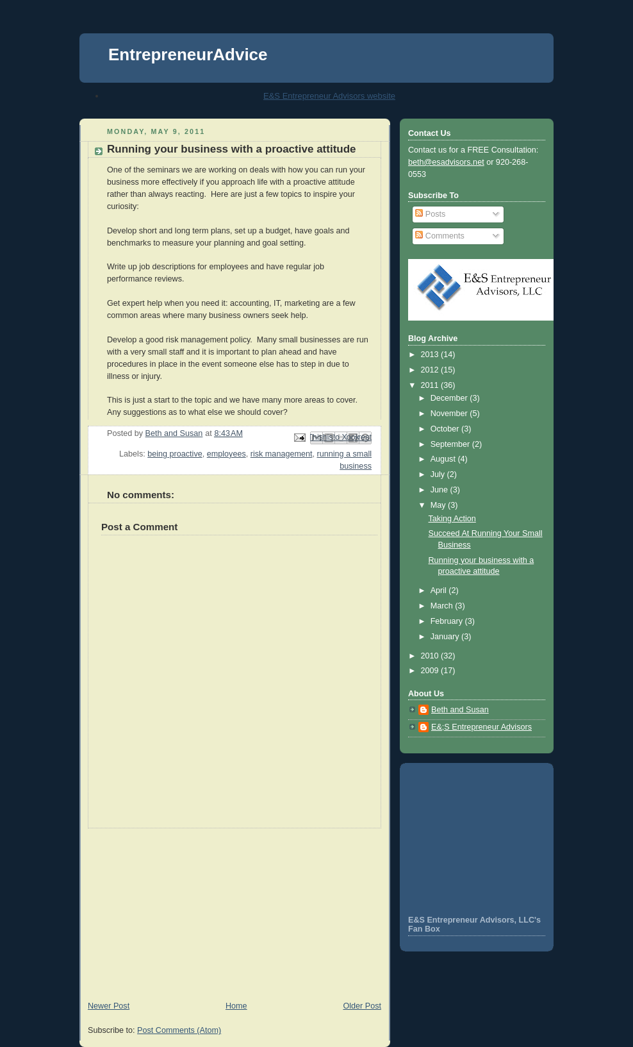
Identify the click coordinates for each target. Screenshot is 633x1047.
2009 (431, 670)
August (444, 459)
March (443, 605)
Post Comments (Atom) (179, 1030)
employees (226, 453)
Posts (430, 214)
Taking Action (452, 518)
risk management (282, 453)
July (439, 474)
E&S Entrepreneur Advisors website (329, 96)
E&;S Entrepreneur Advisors (481, 727)
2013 (431, 354)
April (440, 590)
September (451, 444)
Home (236, 1005)
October (446, 428)
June (440, 489)
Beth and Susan (460, 709)
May (439, 505)
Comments (439, 235)
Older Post (362, 1005)
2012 (431, 369)
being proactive (174, 453)
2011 (431, 385)
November (450, 413)
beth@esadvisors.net (446, 162)
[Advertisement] (175, 908)
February (448, 621)
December (450, 398)
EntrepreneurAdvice (188, 54)
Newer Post (108, 1005)
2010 (431, 655)
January (446, 636)
